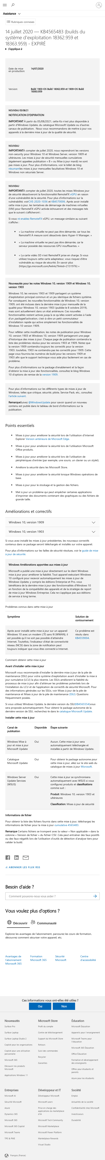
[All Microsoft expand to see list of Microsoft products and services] (4, 5)
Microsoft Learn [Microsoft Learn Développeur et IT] (45, 1101)
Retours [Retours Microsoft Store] (41, 1044)
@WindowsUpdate (39, 402)
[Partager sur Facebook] (8, 856)
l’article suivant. (17, 396)
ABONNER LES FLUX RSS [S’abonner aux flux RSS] (24, 867)
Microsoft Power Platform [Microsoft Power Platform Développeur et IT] (50, 1132)
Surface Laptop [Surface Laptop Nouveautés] (11, 1032)
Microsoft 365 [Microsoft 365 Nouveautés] (11, 1059)
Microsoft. (86, 766)
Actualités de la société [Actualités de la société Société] (82, 1101)
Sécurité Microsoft (60, 958)
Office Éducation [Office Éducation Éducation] (79, 1053)
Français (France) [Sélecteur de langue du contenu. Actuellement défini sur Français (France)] (18, 1155)
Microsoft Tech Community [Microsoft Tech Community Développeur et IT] (50, 1120)
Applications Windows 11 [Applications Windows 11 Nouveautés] (16, 1075)
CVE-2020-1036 (38, 201)
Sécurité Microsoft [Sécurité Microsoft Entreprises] (13, 1101)
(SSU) (72, 694)
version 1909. (50, 374)
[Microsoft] (52, 3)
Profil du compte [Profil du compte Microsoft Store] (45, 1026)
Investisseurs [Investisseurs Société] (77, 1114)
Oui (40, 1006)
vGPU (73, 194)
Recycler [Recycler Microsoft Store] (42, 1056)
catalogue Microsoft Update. (75, 711)
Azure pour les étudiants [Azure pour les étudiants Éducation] (82, 1078)
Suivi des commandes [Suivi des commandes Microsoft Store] (48, 1050)
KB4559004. (82, 638)
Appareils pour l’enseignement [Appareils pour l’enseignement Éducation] (85, 1032)
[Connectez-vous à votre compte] (98, 5)
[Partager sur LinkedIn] (15, 856)
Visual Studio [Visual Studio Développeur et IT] (44, 1144)
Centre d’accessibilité (88, 958)
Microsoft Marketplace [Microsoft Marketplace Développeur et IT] (48, 1126)
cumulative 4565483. (67, 825)
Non (64, 1006)
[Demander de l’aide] (13, 5)
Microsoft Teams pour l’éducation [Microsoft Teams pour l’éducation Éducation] (81, 1040)
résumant (14, 168)
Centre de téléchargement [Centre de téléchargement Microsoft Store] (50, 1032)
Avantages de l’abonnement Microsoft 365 (13, 959)
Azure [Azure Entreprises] (7, 1107)
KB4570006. (58, 201)
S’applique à (15, 49)
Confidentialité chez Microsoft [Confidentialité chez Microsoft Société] (85, 1107)
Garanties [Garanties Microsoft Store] (42, 1063)
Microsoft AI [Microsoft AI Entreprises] (10, 1095)
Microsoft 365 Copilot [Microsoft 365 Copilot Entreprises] (15, 1126)
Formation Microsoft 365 (38, 958)
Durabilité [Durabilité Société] (76, 1120)
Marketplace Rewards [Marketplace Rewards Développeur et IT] (48, 1138)
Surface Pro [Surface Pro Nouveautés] (10, 1026)
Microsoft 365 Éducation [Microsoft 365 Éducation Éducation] (82, 1047)
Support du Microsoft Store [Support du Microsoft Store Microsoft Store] (50, 1038)
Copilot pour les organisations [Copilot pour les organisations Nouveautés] (18, 1044)
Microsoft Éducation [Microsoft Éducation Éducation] (80, 1026)
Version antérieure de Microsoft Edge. (48, 439)
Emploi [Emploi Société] (74, 1095)
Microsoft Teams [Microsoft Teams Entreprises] (12, 1132)
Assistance (10, 13)
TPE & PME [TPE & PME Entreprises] (10, 1138)
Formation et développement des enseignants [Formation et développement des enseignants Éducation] (84, 1061)
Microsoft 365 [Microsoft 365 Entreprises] (11, 1120)
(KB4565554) (82, 704)
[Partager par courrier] (24, 856)
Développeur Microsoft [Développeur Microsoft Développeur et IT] (48, 1095)
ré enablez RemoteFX (30, 218)
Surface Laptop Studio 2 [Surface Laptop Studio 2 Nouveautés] (15, 1038)
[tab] (18, 923)
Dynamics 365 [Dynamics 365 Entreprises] (11, 1114)
